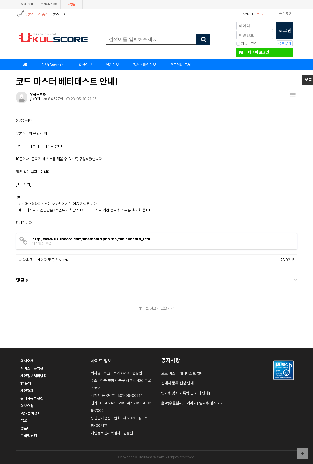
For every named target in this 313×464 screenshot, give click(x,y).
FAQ (23, 421)
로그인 (260, 14)
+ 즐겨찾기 (284, 14)
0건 (35, 99)
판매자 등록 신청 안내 (53, 260)
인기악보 (112, 64)
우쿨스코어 (27, 4)
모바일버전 (28, 436)
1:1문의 (25, 383)
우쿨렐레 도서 (180, 64)
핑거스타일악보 (144, 64)
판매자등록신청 (31, 398)
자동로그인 (246, 44)
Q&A (24, 428)
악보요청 (27, 406)
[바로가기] (23, 184)
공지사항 (170, 360)
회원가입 (248, 14)
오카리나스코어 (49, 4)
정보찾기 (284, 43)
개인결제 (27, 391)
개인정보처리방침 (33, 376)
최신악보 (85, 64)
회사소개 (27, 361)
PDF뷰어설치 (30, 413)
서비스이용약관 (31, 368)
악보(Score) (51, 64)
